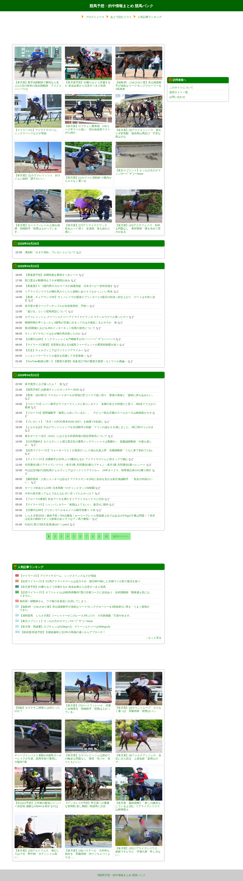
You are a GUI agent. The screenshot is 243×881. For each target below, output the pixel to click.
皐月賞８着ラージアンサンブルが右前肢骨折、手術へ (57, 305)
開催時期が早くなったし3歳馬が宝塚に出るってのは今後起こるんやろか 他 (71, 322)
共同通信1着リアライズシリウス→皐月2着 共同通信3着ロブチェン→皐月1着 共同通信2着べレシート (85, 464)
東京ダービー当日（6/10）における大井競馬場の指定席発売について (66, 436)
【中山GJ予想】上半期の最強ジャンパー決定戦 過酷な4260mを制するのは (38, 803)
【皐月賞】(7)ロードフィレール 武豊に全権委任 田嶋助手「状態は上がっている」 (88, 707)
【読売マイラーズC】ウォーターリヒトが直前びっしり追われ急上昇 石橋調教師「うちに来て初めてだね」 (89, 450)
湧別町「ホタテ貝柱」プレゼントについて (50, 252)
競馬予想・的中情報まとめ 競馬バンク (121, 6)
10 (106, 536)
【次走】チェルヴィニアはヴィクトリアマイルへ (54, 350)
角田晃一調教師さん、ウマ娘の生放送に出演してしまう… (54, 601)
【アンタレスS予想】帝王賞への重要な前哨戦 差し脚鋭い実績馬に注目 (88, 803)
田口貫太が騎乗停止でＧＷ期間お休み (47, 280)
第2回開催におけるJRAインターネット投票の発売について (60, 328)
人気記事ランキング (150, 16)
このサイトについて (181, 87)
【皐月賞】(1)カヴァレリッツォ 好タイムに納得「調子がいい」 (38, 175)
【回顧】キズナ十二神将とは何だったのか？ (38, 708)
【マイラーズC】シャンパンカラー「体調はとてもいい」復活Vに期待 (66, 504)
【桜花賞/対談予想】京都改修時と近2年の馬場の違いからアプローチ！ (63, 632)
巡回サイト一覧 (178, 92)
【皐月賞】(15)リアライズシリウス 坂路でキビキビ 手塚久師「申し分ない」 (138, 849)
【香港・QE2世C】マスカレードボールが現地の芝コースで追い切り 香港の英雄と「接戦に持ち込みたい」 (89, 395)
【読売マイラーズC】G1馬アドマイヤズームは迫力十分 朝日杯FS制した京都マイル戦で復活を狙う (80, 581)
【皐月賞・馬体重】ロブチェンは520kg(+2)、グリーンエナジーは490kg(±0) (65, 626)
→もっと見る (153, 637)
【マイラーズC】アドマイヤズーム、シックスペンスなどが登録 (38, 130)
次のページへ (121, 536)
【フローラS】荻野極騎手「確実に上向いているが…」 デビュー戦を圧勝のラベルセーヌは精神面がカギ (88, 412)
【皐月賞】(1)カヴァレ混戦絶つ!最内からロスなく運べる (88, 177)
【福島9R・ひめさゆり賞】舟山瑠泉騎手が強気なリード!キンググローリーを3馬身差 (138, 84)
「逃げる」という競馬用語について (46, 311)
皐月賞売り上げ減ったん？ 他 (43, 384)
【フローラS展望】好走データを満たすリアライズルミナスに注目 (64, 499)
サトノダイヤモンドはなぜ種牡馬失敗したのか (53, 333)
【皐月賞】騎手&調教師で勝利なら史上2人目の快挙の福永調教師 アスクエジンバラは (38, 84)
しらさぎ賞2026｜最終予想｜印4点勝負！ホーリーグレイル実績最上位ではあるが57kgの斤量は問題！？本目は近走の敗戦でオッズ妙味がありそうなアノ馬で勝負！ (90, 517)
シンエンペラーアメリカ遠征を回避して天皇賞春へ (55, 355)
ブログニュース (95, 16)
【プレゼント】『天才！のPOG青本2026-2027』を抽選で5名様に (64, 421)
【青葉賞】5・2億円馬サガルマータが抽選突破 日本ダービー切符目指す (69, 286)
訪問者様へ (177, 80)
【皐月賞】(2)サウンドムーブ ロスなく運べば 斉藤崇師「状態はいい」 (138, 708)
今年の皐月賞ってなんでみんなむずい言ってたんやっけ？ (59, 493)
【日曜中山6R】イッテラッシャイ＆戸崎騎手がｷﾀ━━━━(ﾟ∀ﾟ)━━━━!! (70, 339)
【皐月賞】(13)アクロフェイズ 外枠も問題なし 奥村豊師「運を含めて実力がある (138, 226)
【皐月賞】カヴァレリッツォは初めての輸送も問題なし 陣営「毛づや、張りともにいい (88, 756)
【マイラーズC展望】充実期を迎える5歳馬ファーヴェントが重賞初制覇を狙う (72, 344)
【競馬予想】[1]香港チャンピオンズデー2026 (52, 389)
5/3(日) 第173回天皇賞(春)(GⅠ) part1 (47, 524)
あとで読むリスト (121, 16)
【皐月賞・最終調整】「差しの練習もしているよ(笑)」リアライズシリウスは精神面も (138, 804)
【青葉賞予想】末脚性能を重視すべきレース (51, 274)
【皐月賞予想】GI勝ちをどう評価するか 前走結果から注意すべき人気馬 (88, 82)
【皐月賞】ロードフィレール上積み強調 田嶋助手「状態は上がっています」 (38, 226)
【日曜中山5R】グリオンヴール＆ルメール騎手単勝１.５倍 (60, 510)
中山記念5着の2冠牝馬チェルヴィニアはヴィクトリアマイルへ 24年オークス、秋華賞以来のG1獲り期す (88, 470)
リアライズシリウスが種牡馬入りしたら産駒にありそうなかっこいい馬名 (69, 291)
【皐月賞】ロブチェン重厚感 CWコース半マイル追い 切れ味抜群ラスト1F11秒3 (88, 127)
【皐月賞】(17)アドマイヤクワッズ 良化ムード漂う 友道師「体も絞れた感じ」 (88, 226)
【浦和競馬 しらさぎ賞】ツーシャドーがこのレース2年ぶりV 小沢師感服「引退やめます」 (76, 615)
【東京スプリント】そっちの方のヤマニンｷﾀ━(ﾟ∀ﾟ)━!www (138, 170)
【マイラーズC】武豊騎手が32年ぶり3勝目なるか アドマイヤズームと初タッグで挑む (76, 459)
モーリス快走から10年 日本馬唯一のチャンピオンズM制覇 (60, 487)
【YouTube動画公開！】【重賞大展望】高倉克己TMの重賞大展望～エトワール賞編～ (76, 361)
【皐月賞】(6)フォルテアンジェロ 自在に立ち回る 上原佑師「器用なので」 (138, 756)
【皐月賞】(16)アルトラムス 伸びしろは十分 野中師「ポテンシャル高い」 (38, 852)
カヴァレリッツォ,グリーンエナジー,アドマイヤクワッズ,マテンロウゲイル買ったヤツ (76, 316)
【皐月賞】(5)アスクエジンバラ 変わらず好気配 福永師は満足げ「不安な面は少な (138, 131)
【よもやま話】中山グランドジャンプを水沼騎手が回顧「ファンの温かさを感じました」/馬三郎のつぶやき (89, 427)
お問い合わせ (177, 97)
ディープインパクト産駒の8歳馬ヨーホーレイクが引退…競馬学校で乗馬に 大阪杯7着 (38, 756)
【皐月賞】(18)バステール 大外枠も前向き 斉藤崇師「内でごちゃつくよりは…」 (88, 852)
